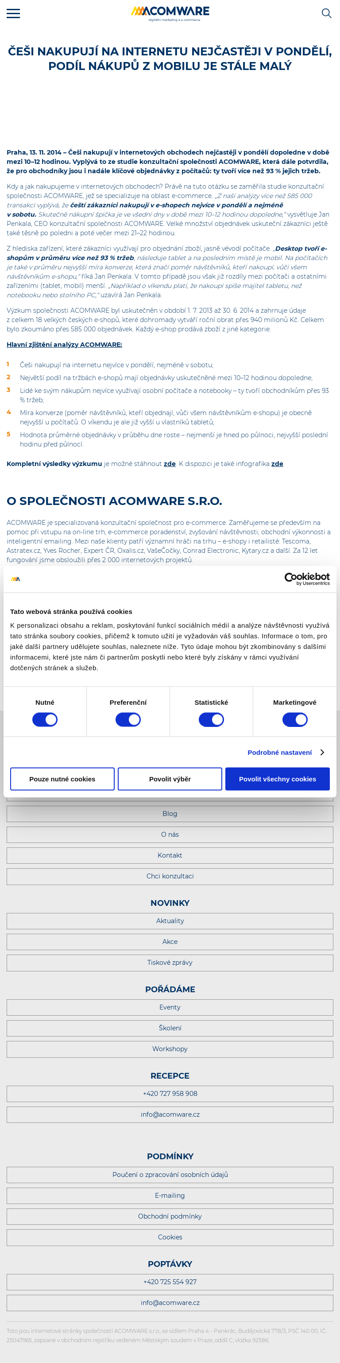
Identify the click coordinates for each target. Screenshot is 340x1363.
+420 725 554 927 (170, 1282)
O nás (170, 835)
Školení (170, 1028)
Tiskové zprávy (170, 963)
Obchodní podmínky (170, 1216)
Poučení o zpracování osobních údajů (170, 1175)
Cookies (170, 1237)
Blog (170, 814)
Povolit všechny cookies (277, 779)
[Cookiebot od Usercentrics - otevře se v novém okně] (291, 579)
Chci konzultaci (170, 876)
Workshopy (170, 1049)
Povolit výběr (170, 779)
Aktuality (170, 921)
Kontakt (170, 855)
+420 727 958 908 (170, 1094)
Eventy (170, 1007)
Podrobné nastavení (279, 752)
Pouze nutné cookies (62, 779)
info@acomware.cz (170, 1114)
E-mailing (170, 1196)
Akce (170, 942)
